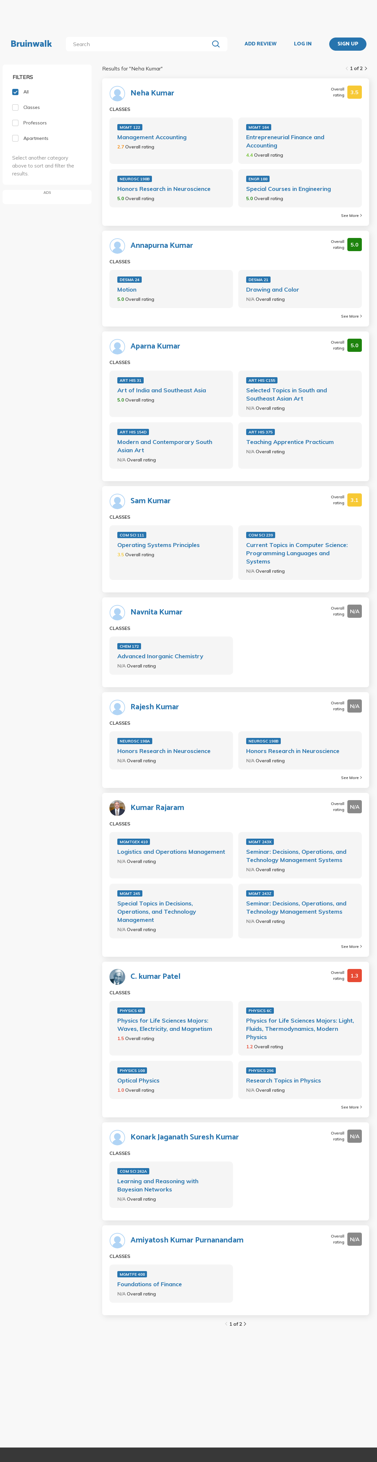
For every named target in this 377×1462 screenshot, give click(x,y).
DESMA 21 (258, 279)
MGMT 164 (258, 127)
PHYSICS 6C (260, 1010)
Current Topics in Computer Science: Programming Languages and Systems (297, 553)
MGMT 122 (130, 127)
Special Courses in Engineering (288, 189)
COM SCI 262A (133, 1171)
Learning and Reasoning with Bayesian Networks (157, 1185)
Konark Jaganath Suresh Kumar (184, 1137)
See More (351, 215)
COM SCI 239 (260, 535)
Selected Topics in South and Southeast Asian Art (286, 394)
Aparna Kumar (155, 346)
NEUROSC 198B (135, 178)
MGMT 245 (130, 893)
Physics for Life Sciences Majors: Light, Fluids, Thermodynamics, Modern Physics (300, 1029)
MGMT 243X (260, 841)
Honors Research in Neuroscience (164, 189)
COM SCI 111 (132, 535)
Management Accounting (152, 137)
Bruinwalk (31, 44)
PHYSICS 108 (132, 1070)
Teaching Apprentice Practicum (290, 442)
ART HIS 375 (260, 432)
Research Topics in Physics (283, 1080)
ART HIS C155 (261, 380)
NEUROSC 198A (135, 741)
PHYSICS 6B (131, 1010)
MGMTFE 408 (132, 1274)
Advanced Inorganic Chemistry (160, 656)
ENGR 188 (257, 178)
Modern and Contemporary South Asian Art (164, 446)
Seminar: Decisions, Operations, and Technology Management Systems (296, 856)
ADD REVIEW (260, 44)
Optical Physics (138, 1080)
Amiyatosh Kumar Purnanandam (187, 1240)
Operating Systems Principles (158, 545)
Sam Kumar (150, 501)
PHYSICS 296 (261, 1070)
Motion (126, 289)
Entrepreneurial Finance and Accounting (285, 141)
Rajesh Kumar (154, 707)
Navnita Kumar (156, 612)
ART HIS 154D (133, 432)
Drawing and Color (272, 289)
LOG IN (303, 44)
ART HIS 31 (130, 380)
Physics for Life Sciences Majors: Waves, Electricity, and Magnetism (164, 1024)
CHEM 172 (129, 646)
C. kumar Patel (155, 977)
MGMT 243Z (260, 893)
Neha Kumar (152, 93)
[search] (139, 44)
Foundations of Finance (149, 1284)
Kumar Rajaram (157, 808)
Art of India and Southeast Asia (161, 390)
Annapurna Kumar (161, 246)
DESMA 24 (129, 279)
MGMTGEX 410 (134, 841)
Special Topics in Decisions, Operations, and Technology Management (156, 912)
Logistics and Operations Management (171, 851)
